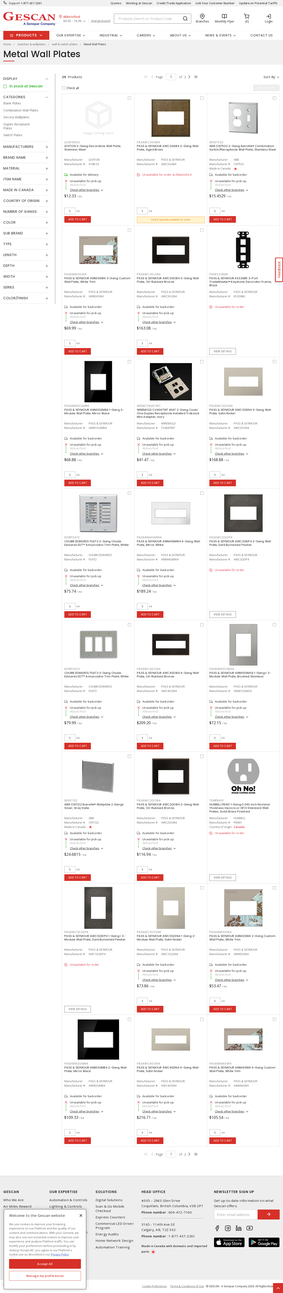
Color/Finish (15, 298)
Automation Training (113, 1247)
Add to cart (77, 219)
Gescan (11, 1191)
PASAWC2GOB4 (149, 800)
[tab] (25, 78)
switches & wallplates (31, 44)
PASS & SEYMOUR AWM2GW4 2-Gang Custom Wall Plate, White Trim (242, 937)
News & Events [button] (218, 35)
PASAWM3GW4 (75, 274)
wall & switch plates (65, 44)
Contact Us (261, 35)
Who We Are (13, 1200)
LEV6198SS (72, 142)
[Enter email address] (236, 1214)
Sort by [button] (269, 77)
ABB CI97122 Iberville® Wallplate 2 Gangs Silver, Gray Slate (94, 806)
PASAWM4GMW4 (149, 537)
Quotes (116, 3)
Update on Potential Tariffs (258, 3)
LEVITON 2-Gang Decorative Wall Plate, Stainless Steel (92, 147)
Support (14, 3)
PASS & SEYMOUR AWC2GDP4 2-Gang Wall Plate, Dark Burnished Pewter (240, 543)
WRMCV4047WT (149, 406)
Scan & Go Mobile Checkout (110, 1208)
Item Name (12, 179)
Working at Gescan (139, 3)
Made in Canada (18, 190)
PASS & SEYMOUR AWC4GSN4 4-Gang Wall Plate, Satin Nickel (168, 1069)
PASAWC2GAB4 (148, 142)
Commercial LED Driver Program (115, 1225)
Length (10, 255)
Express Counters (110, 1217)
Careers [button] (144, 35)
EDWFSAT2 (72, 537)
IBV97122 (71, 800)
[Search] (152, 19)
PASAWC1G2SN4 (149, 932)
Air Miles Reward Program (17, 1208)
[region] (45, 1249)
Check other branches (84, 190)
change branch (101, 21)
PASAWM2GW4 (220, 932)
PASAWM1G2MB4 (76, 406)
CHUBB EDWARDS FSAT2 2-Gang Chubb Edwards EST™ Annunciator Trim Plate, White (96, 543)
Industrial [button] (109, 35)
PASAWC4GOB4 (149, 669)
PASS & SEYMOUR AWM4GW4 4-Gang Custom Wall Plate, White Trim (242, 1069)
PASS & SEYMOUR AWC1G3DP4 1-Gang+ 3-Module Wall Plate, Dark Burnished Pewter (95, 937)
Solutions (106, 1191)
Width (9, 276)
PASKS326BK (218, 274)
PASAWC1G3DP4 (76, 932)
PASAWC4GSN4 (148, 1063)
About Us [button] (178, 35)
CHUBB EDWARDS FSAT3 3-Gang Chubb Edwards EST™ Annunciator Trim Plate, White (96, 674)
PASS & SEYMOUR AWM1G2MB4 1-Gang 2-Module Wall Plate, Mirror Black (94, 411)
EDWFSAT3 (72, 669)
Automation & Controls (68, 1200)
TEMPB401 (216, 800)
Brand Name (14, 157)
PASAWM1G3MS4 (221, 669)
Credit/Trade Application (174, 3)
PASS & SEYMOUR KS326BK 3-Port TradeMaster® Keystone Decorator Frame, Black (240, 281)
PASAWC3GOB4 (149, 274)
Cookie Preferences (154, 1286)
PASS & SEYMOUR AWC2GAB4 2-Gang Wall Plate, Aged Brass (168, 147)
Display (10, 78)
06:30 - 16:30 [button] (72, 21)
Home (7, 44)
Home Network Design (115, 1240)
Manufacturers (18, 146)
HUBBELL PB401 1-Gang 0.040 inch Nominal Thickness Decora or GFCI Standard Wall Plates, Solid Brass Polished (239, 808)
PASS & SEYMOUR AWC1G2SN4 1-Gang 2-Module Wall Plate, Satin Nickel (166, 937)
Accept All (45, 1264)
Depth (9, 265)
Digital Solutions (109, 1200)
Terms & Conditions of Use (187, 1286)
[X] (81, 1215)
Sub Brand (13, 233)
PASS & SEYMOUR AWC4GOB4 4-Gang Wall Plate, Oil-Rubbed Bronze (168, 674)
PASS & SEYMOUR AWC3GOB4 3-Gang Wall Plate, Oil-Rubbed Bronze (168, 280)
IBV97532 (216, 142)
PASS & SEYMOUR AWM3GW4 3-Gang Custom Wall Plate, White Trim (97, 280)
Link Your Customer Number (215, 3)
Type (7, 244)
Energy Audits (107, 1234)
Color (9, 222)
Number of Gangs (20, 211)
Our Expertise (63, 1191)
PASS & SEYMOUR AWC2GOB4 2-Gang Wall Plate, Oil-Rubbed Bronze (168, 806)
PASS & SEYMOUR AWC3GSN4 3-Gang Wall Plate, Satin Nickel (240, 411)
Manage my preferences (45, 1276)
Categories (14, 97)
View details (223, 351)
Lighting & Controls (65, 1206)
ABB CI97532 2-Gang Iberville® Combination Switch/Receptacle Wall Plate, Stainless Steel (242, 147)
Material (11, 168)
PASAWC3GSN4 (221, 406)
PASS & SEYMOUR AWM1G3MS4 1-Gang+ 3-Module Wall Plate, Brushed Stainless (240, 674)
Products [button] (26, 35)
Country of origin (21, 200)
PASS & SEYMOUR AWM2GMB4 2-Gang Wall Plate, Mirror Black (95, 1069)
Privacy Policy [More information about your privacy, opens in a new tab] (60, 1254)
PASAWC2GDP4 (220, 537)
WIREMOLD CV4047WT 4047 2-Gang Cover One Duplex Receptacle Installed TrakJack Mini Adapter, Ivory (168, 413)
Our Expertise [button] (68, 35)
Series (8, 287)
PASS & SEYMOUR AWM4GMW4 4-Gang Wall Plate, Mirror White (168, 543)
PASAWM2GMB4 (76, 1063)
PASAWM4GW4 (220, 1063)
